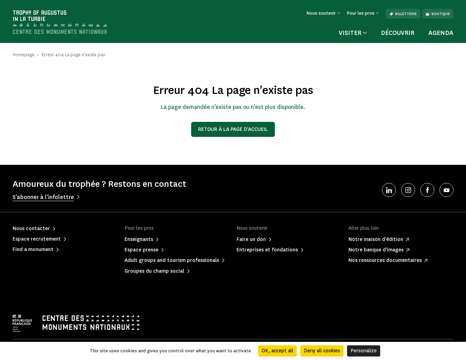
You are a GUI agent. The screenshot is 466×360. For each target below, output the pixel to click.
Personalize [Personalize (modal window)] (364, 350)
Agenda (440, 33)
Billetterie (403, 13)
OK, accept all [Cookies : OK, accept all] (277, 350)
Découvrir (397, 33)
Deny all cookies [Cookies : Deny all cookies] (322, 350)
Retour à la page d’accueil (233, 129)
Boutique (438, 13)
